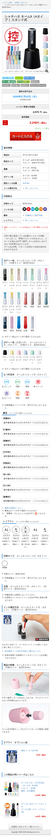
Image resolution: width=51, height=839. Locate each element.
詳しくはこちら (31, 188)
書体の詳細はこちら (13, 508)
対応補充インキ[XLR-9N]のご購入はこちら (23, 651)
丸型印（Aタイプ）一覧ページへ (25, 827)
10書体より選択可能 (33, 215)
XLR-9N (26, 183)
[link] (25, 757)
